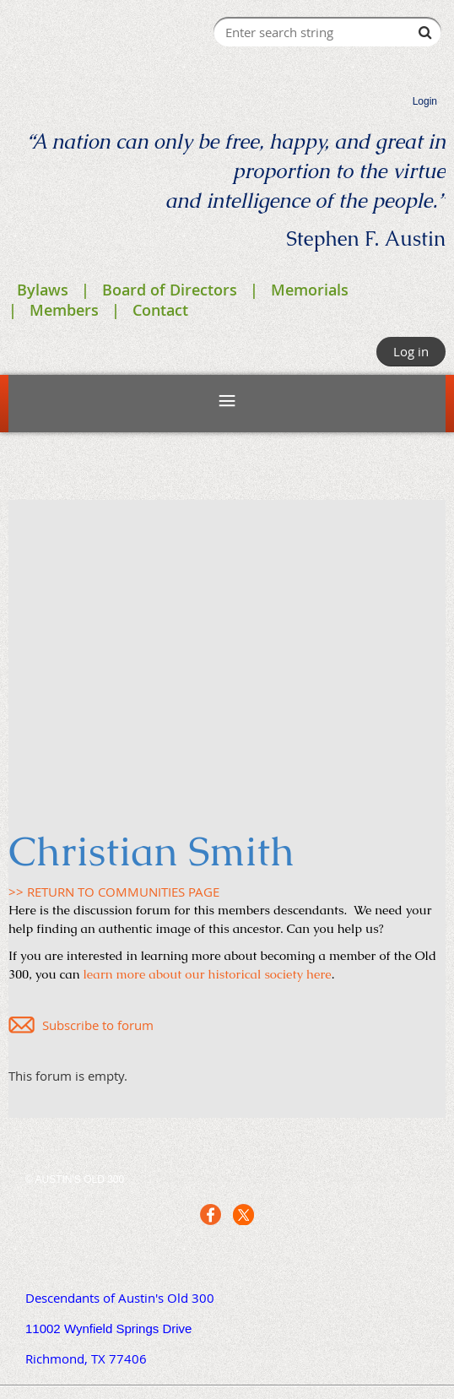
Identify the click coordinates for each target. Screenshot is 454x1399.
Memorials (310, 289)
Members (64, 310)
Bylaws (42, 289)
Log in (411, 351)
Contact (160, 310)
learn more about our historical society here (208, 974)
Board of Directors (169, 289)
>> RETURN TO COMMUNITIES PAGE (113, 891)
